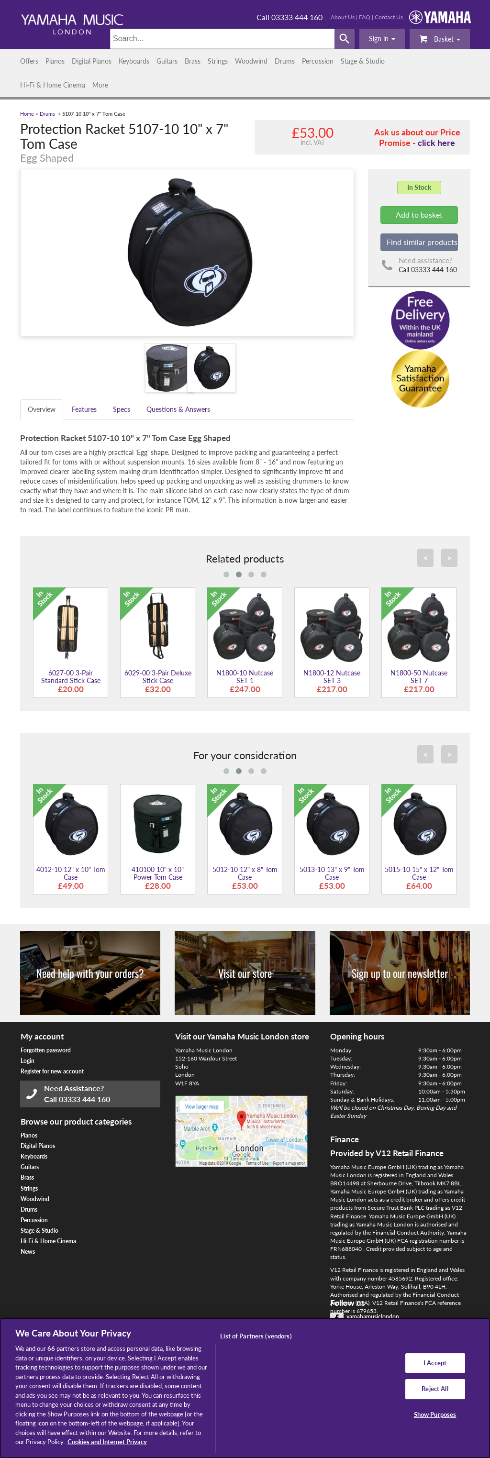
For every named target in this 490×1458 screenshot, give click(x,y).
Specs (121, 409)
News (28, 1251)
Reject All (435, 1388)
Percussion (318, 61)
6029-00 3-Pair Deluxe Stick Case (157, 676)
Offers (29, 61)
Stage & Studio (363, 61)
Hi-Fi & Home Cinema (52, 85)
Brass (192, 61)
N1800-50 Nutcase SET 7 (418, 676)
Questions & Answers (178, 409)
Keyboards (134, 61)
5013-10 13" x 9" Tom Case (332, 873)
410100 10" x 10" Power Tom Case (158, 873)
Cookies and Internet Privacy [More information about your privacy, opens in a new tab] (107, 1442)
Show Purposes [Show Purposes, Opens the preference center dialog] (435, 1414)
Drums (285, 61)
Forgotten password (46, 1050)
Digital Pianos (91, 61)
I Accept (434, 1363)
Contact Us (389, 17)
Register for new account (52, 1071)
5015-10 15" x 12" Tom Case (419, 873)
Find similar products (422, 241)
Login (27, 1060)
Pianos (55, 61)
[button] (382, 39)
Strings (218, 61)
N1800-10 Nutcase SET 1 (244, 676)
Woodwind (251, 61)
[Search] (222, 39)
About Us (343, 17)
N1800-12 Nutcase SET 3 (331, 676)
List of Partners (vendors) (255, 1336)
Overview (42, 409)
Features (84, 409)
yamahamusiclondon (372, 1316)
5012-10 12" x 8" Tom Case (245, 873)
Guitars (167, 61)
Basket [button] (439, 38)
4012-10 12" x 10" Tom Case (70, 873)
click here (436, 142)
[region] (245, 1388)
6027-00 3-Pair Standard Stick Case (70, 676)
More (100, 85)
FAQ (364, 17)
